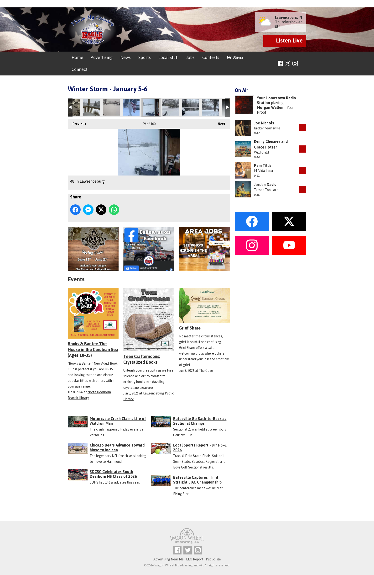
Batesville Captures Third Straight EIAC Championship (197, 479)
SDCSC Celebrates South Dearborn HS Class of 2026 (113, 474)
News (125, 57)
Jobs (190, 57)
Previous (77, 122)
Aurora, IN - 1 (170, 107)
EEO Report (194, 559)
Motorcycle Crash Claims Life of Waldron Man (118, 421)
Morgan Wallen (270, 107)
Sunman (131, 107)
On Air (233, 57)
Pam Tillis (262, 165)
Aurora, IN (190, 107)
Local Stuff (168, 57)
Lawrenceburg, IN (288, 17)
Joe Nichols (264, 123)
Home (77, 57)
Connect (80, 69)
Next (219, 122)
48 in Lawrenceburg (151, 107)
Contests (210, 57)
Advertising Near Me (168, 559)
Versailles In (210, 107)
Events (76, 279)
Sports (144, 57)
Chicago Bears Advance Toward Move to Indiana (117, 447)
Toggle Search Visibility (303, 64)
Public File (213, 559)
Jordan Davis (265, 184)
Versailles (111, 107)
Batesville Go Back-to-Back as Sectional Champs (199, 421)
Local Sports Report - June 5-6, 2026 (200, 447)
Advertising (102, 57)
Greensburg (91, 107)
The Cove (206, 371)
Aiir (201, 565)
